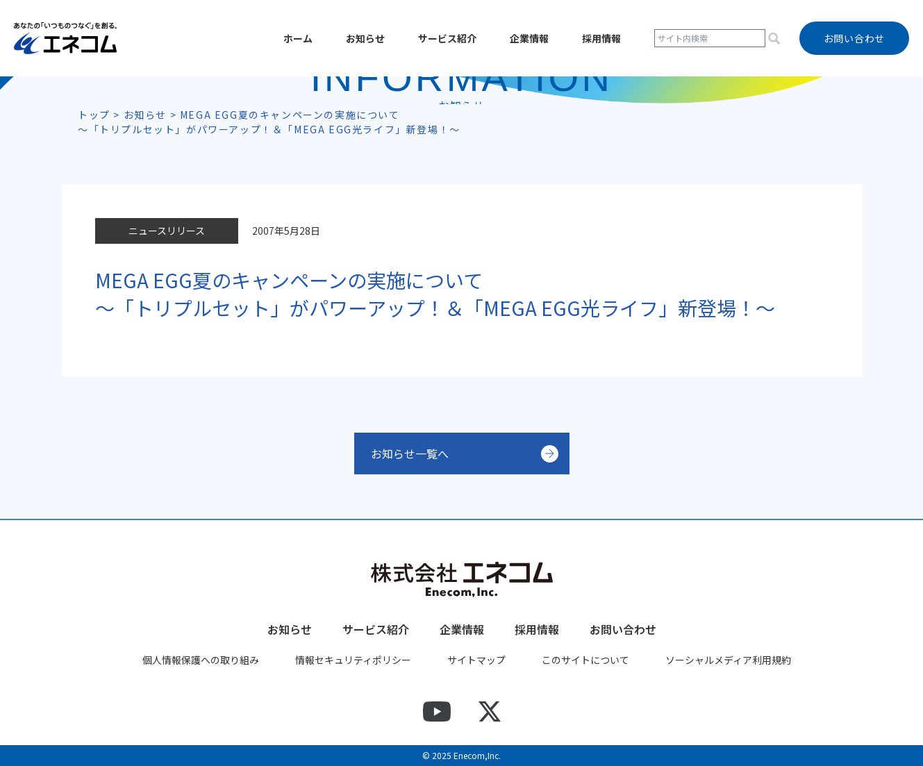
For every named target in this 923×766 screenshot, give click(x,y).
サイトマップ (476, 660)
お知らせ (365, 38)
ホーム (298, 38)
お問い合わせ (623, 629)
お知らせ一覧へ (410, 453)
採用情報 (601, 38)
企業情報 (529, 38)
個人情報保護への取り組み (200, 660)
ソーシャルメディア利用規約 (728, 660)
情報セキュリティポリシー (353, 660)
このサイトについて (585, 660)
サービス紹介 (447, 38)
